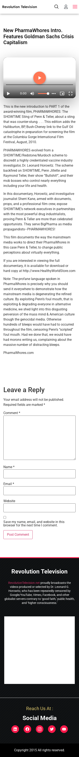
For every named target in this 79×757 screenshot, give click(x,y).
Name (9, 467)
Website (9, 501)
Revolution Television (19, 7)
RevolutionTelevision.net (24, 582)
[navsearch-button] (56, 7)
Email (8, 484)
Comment (11, 413)
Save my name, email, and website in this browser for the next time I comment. (33, 523)
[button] (75, 7)
